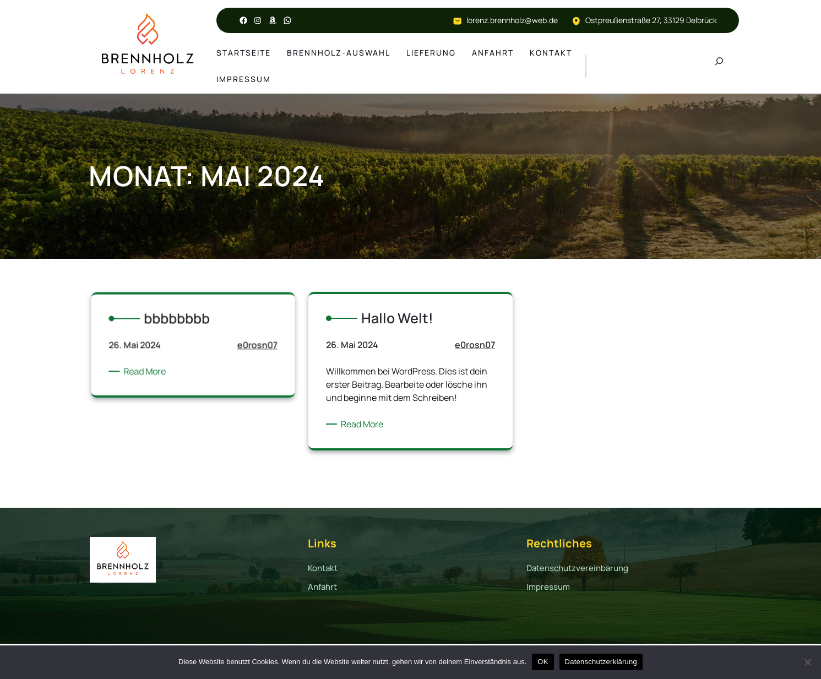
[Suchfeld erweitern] (719, 66)
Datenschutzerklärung (601, 662)
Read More (156, 376)
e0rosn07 (244, 355)
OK (542, 662)
